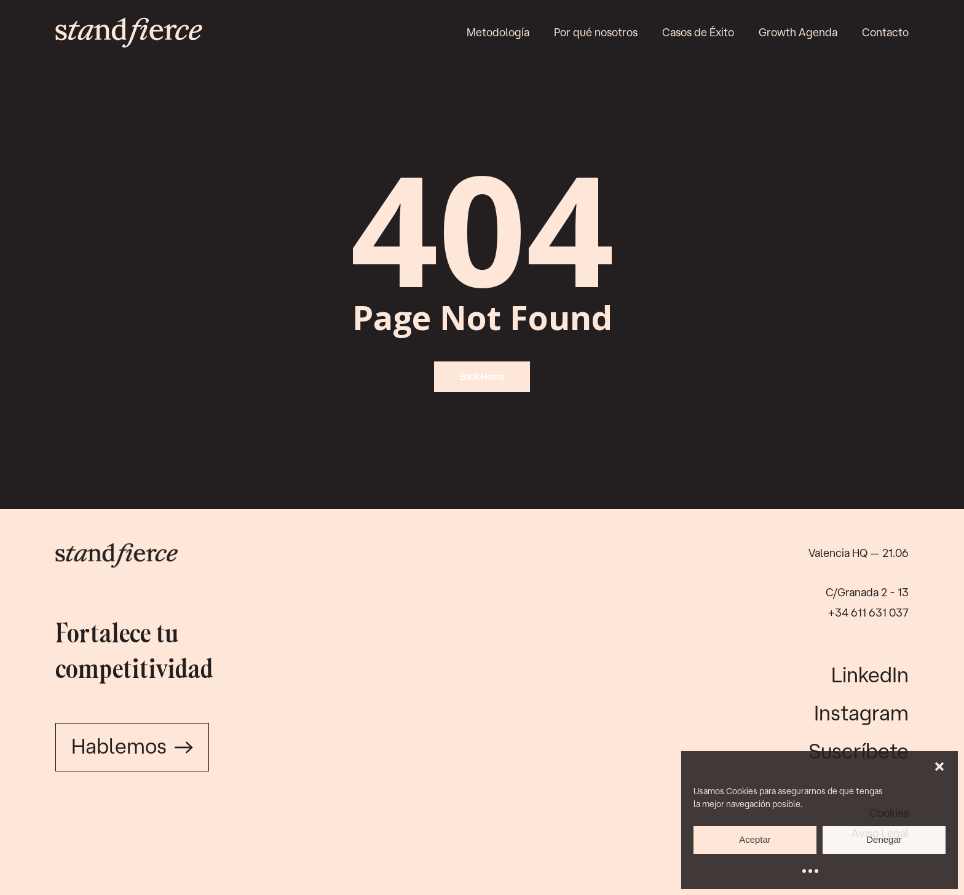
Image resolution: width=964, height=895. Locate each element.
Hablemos (132, 745)
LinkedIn (870, 674)
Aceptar (755, 839)
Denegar (884, 839)
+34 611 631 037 (868, 612)
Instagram (861, 712)
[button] (939, 766)
